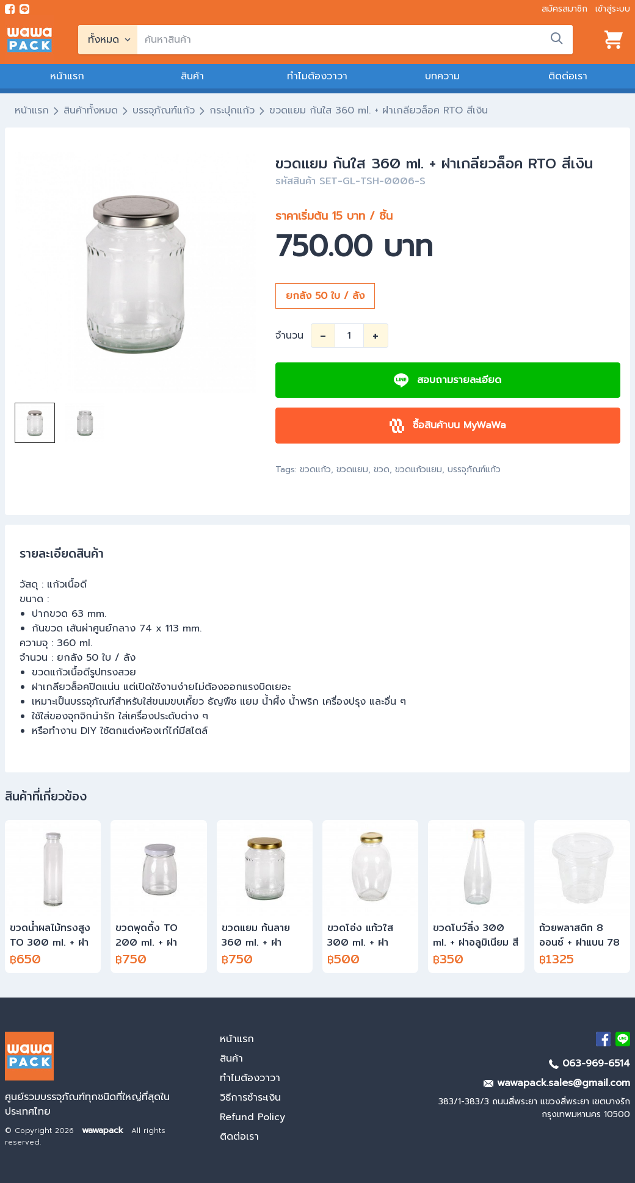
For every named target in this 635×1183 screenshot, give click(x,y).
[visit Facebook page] (10, 9)
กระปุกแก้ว (232, 110)
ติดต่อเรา (567, 76)
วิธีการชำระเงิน (250, 1097)
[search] (355, 39)
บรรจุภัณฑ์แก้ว (163, 110)
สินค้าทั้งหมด (91, 110)
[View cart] (613, 39)
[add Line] (622, 1039)
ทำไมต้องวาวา (317, 76)
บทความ (442, 76)
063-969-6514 (589, 1063)
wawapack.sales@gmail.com (557, 1083)
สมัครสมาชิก (564, 8)
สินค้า (192, 76)
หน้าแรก (67, 76)
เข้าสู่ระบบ (612, 8)
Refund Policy (252, 1117)
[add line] (24, 9)
